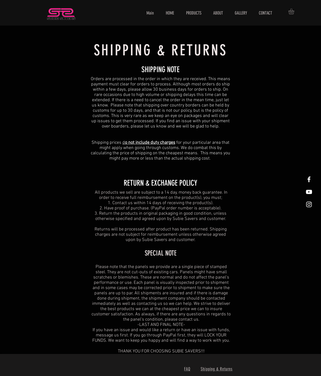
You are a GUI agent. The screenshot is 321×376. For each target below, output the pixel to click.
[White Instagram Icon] (309, 204)
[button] (294, 11)
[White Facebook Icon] (309, 179)
